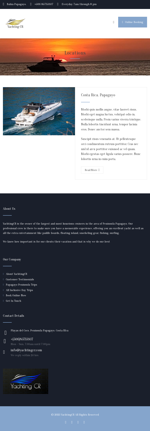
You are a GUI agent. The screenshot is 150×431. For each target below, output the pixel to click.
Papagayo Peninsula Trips (21, 284)
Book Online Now (16, 295)
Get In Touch (13, 301)
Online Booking (132, 22)
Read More (92, 170)
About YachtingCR (16, 274)
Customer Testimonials (20, 279)
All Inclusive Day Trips (19, 290)
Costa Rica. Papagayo (98, 95)
